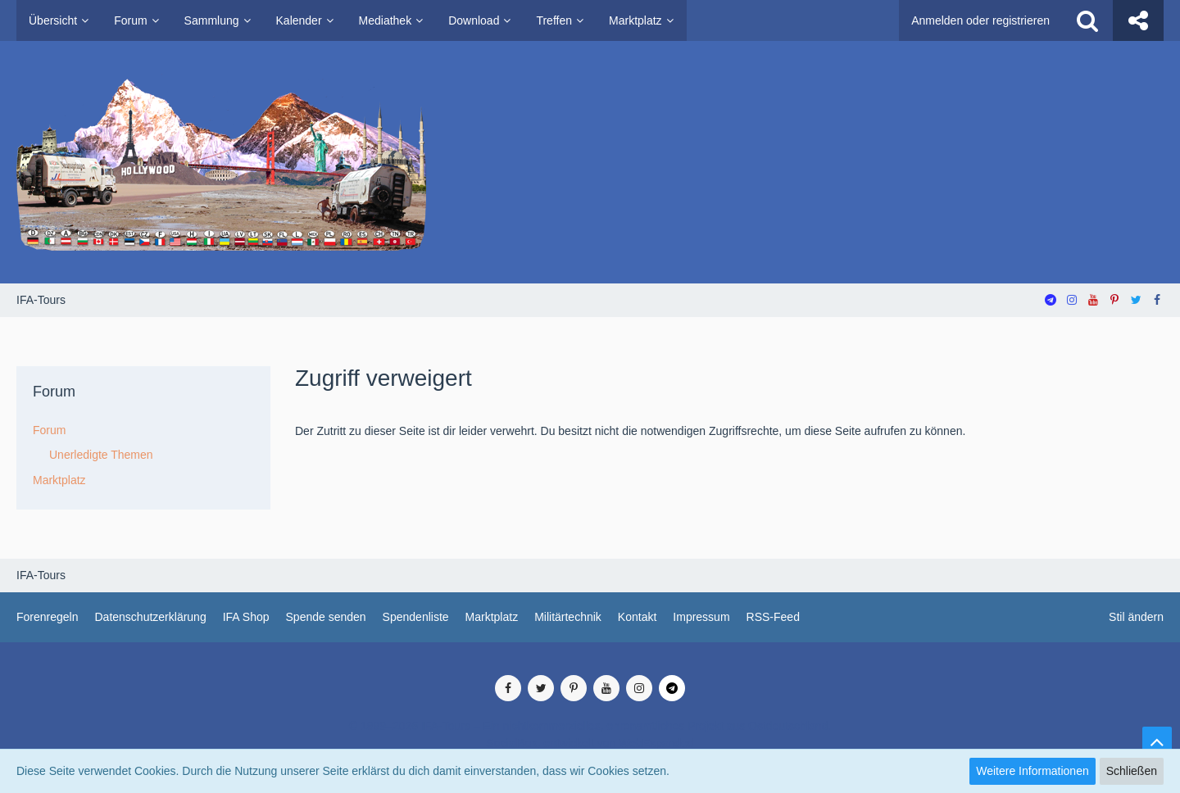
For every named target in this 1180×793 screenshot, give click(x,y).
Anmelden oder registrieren (980, 20)
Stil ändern (1136, 616)
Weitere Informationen (1032, 770)
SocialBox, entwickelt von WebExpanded (589, 743)
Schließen (1131, 770)
